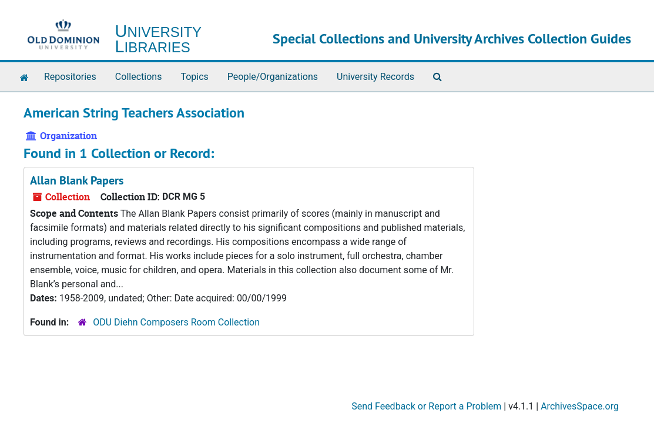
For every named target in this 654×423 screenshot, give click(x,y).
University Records (375, 76)
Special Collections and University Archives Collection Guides (452, 38)
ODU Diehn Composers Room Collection (176, 322)
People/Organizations (272, 76)
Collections (138, 76)
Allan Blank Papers (76, 180)
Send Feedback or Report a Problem (426, 406)
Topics (194, 76)
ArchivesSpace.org (580, 406)
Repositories (70, 76)
